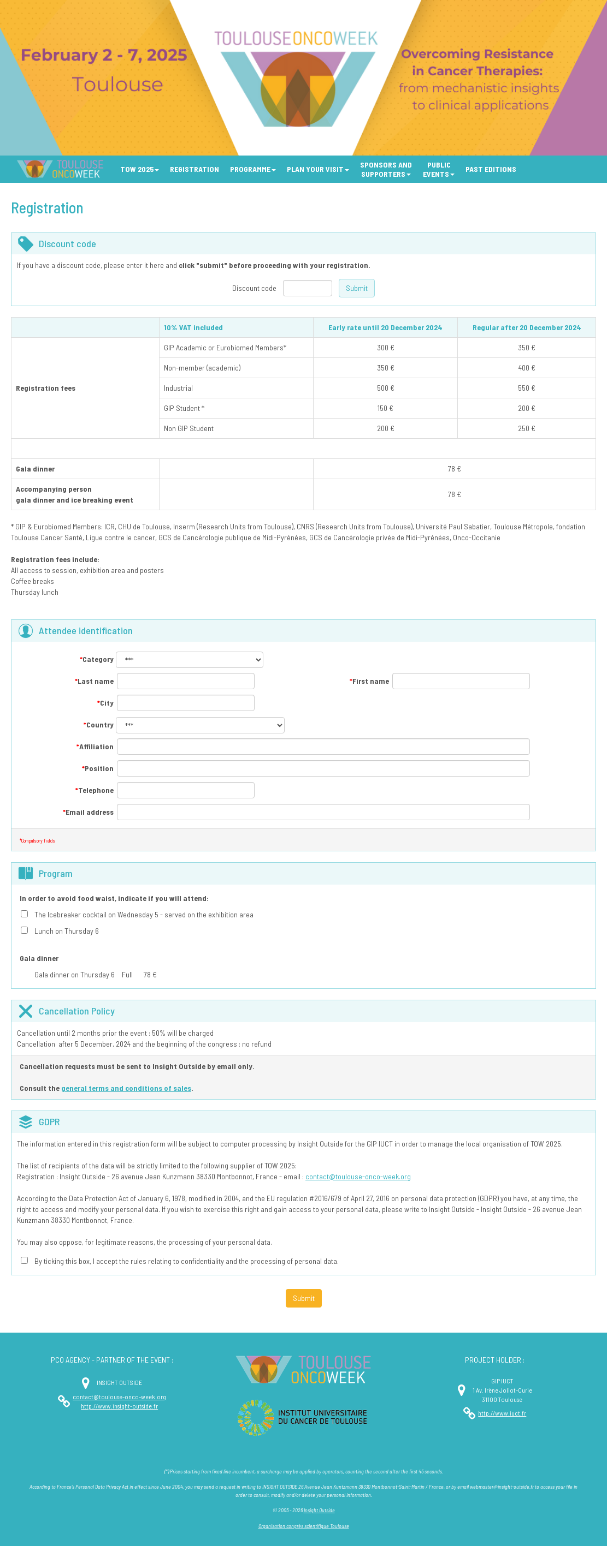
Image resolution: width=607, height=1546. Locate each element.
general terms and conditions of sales (126, 1088)
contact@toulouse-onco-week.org (358, 1176)
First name (369, 680)
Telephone (94, 790)
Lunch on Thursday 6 (66, 930)
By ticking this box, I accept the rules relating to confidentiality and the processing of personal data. (186, 1261)
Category (97, 659)
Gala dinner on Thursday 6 (74, 974)
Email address (88, 811)
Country (99, 724)
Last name (94, 680)
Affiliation (95, 746)
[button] (139, 169)
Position (98, 768)
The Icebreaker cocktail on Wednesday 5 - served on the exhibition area (144, 914)
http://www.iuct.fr (502, 1413)
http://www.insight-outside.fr (119, 1406)
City (105, 702)
